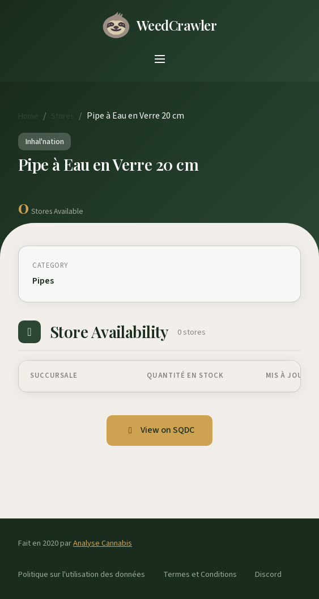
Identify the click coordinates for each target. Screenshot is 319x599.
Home (28, 116)
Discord (268, 574)
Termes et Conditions (200, 574)
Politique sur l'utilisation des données (81, 574)
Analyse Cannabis (102, 543)
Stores (62, 116)
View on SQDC (159, 430)
